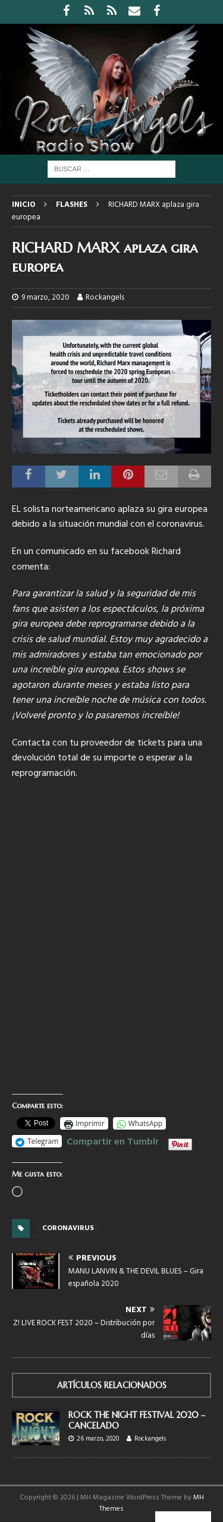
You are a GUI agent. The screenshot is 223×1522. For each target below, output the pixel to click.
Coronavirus (68, 1228)
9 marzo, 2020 (45, 297)
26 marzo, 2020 (98, 1438)
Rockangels (105, 297)
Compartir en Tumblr (113, 1140)
